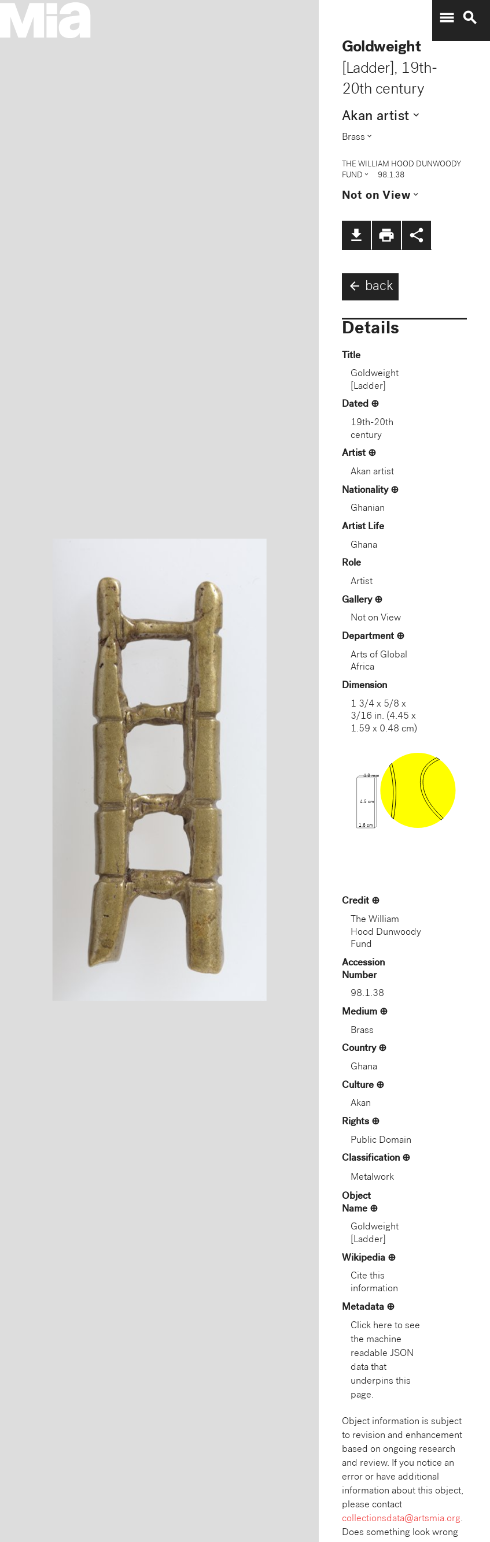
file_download (356, 235)
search (469, 18)
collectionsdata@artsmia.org (401, 1519)
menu (446, 18)
